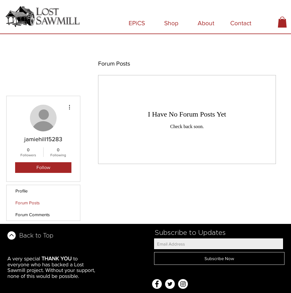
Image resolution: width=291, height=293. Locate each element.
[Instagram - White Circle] (183, 284)
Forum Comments (32, 214)
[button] (282, 22)
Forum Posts (27, 202)
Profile (21, 190)
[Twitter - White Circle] (170, 284)
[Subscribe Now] (219, 258)
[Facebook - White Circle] (157, 284)
